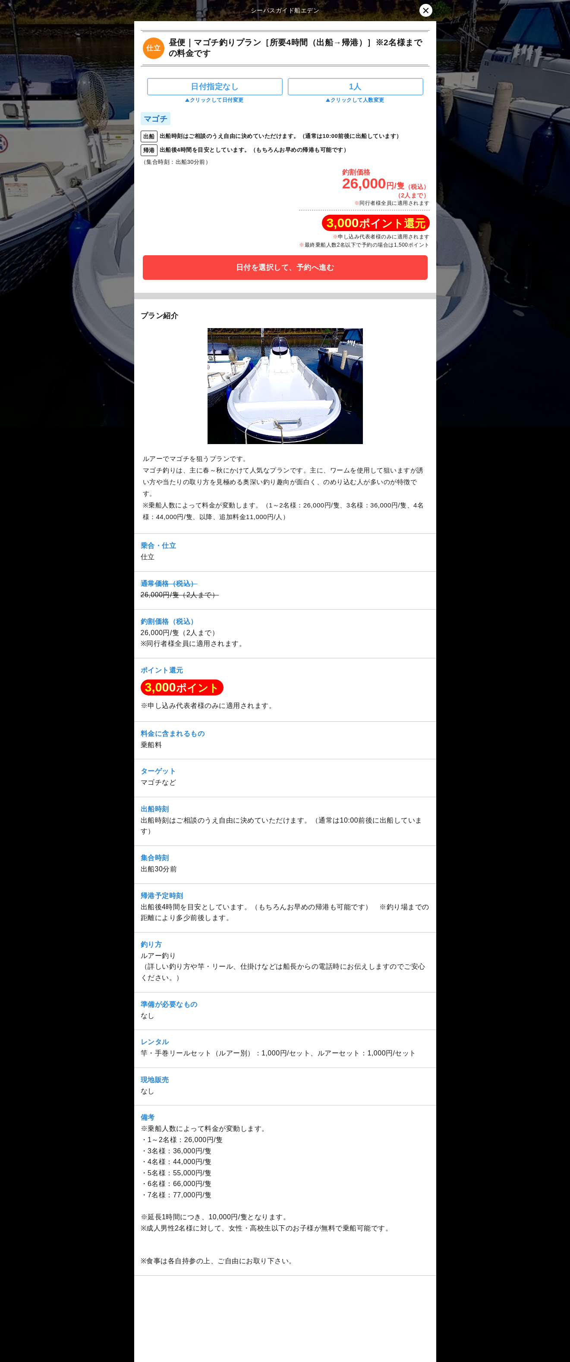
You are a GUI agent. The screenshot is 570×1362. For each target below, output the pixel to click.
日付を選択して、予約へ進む (285, 267)
